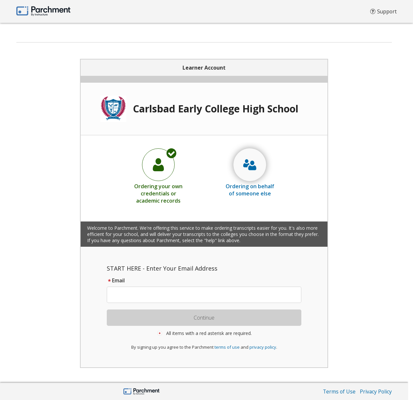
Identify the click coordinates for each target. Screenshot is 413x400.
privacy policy (262, 347)
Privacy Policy (375, 391)
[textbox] (207, 295)
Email (116, 280)
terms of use (227, 347)
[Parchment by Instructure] (141, 392)
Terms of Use (338, 391)
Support (383, 13)
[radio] (158, 175)
